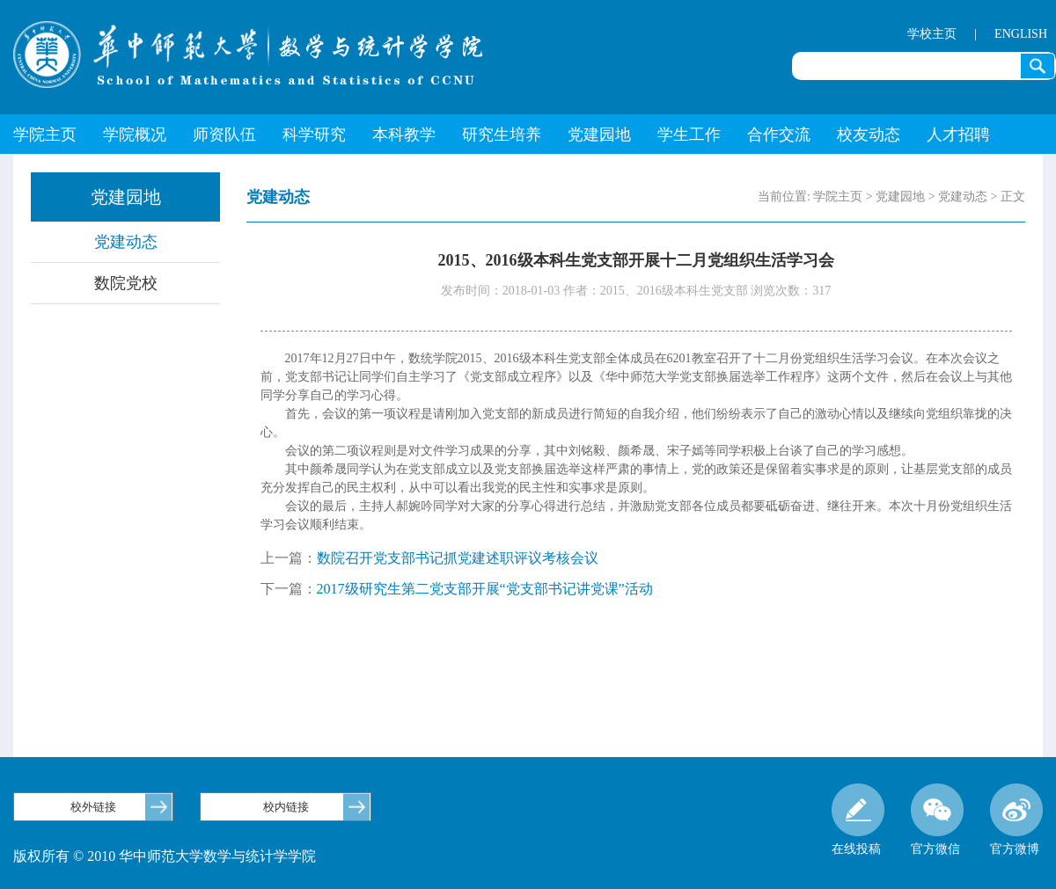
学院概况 (134, 134)
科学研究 (314, 134)
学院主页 (45, 134)
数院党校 (126, 283)
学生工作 (689, 134)
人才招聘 (958, 134)
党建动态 (126, 242)
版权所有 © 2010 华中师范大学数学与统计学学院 (164, 856)
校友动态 (868, 134)
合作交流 (778, 134)
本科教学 (404, 134)
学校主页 (932, 33)
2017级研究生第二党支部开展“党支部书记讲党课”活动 (485, 588)
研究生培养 (501, 134)
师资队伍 (224, 134)
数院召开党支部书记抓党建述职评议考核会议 (457, 557)
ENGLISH (1020, 33)
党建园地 (599, 134)
